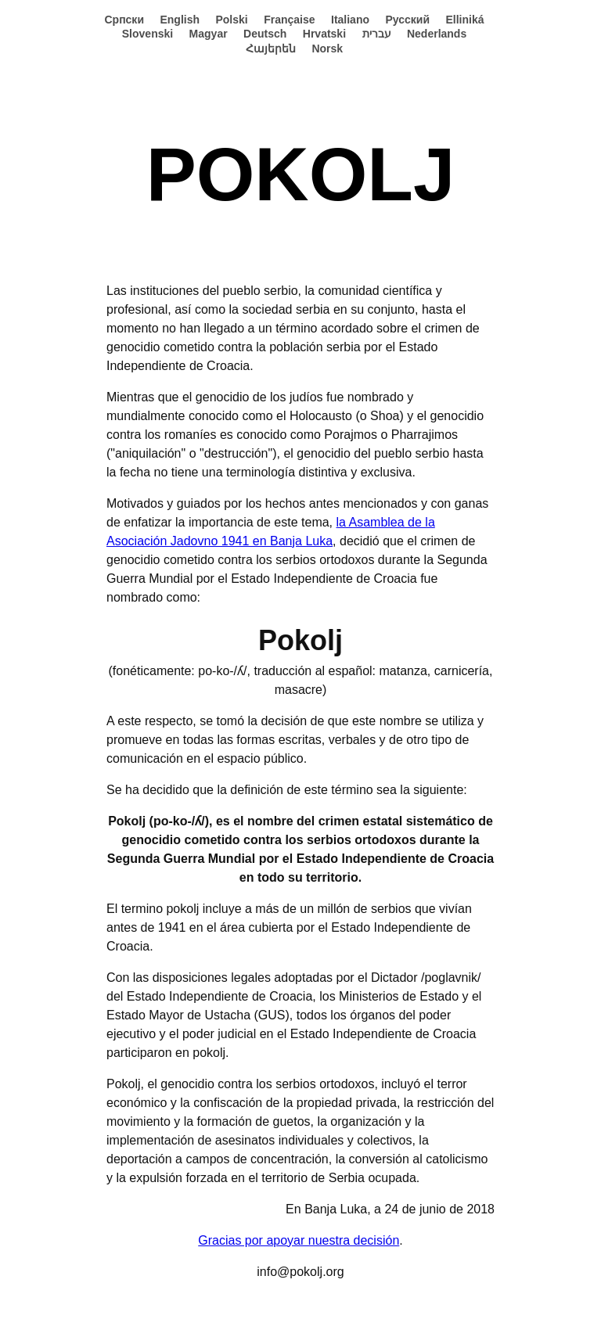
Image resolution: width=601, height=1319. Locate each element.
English (180, 19)
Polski (231, 19)
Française (289, 19)
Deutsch (264, 33)
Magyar (208, 33)
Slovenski (147, 33)
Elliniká (465, 19)
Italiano (350, 19)
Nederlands (436, 33)
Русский (407, 19)
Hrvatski (324, 33)
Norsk (327, 48)
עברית (376, 33)
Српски (124, 19)
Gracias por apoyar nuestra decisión (298, 1240)
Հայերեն (271, 48)
